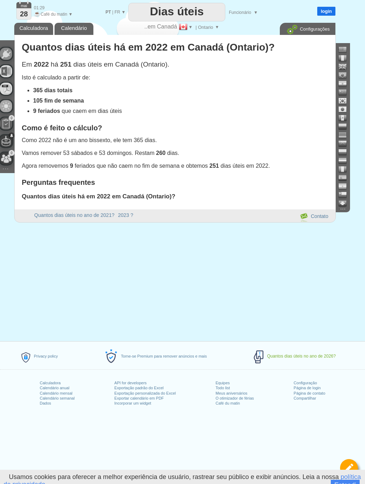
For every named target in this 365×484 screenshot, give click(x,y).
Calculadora (50, 383)
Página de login (307, 388)
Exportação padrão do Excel (139, 388)
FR (117, 12)
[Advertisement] (174, 281)
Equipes (223, 383)
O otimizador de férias (235, 398)
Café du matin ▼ (53, 14)
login (326, 11)
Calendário (74, 28)
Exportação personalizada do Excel (145, 393)
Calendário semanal (57, 398)
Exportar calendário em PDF (139, 398)
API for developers (130, 383)
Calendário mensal (56, 393)
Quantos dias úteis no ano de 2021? (74, 215)
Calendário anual (54, 388)
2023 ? (125, 215)
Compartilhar (305, 398)
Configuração (305, 383)
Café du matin (228, 403)
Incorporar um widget (132, 403)
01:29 (39, 7)
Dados (45, 403)
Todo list (223, 388)
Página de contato (309, 393)
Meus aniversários (231, 393)
